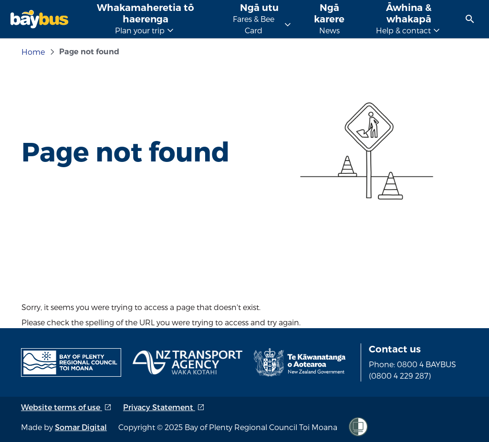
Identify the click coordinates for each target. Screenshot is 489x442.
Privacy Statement (164, 407)
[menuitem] (469, 19)
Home (33, 51)
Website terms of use (66, 407)
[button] (469, 19)
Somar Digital (81, 427)
